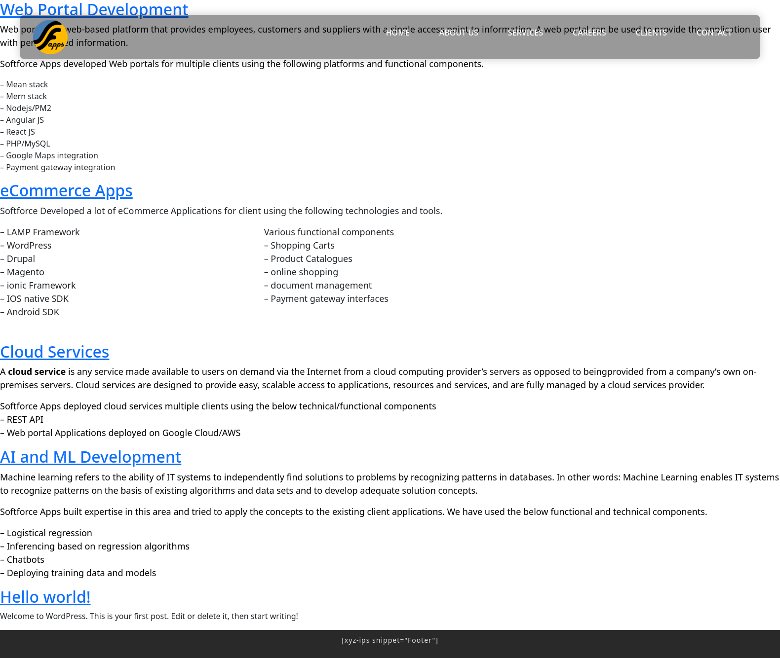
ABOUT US (458, 32)
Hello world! (45, 596)
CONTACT (714, 32)
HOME (398, 32)
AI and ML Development (90, 456)
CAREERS (589, 32)
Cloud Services (54, 351)
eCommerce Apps (66, 190)
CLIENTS (651, 32)
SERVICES (525, 32)
